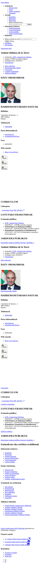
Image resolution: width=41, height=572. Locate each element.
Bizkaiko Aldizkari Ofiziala (14, 509)
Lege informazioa (10, 460)
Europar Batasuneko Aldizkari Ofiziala (17, 515)
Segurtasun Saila (6, 48)
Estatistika (8, 498)
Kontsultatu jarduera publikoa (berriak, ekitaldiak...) (17, 243)
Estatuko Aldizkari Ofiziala (13, 513)
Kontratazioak (9, 490)
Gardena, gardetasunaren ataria (15, 479)
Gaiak (11, 9)
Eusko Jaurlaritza (14, 11)
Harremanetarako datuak (9, 291)
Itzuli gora (8, 556)
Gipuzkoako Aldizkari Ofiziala (15, 511)
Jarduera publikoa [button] (10, 73)
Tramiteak (12, 13)
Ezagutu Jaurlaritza (11, 472)
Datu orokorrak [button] (10, 66)
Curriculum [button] (8, 70)
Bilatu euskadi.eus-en (16, 22)
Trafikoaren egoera (11, 496)
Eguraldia (8, 494)
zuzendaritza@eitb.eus (12, 136)
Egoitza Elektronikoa (16, 34)
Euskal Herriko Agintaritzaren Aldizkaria (18, 505)
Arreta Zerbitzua (10, 475)
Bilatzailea (12, 19)
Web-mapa (12, 20)
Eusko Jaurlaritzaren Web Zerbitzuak (13, 528)
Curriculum (4, 388)
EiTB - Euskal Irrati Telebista (22, 57)
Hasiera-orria (13, 8)
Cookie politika (14, 32)
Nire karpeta (9, 45)
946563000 (8, 127)
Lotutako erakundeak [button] (11, 71)
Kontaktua (12, 17)
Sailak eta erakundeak (12, 473)
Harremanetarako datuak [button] (13, 68)
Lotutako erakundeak (7, 404)
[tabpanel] (20, 89)
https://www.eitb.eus (11, 152)
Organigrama (9, 62)
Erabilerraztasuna (14, 28)
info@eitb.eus (9, 134)
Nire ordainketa (10, 492)
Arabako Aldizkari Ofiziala (13, 507)
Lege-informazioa (14, 30)
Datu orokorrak (6, 260)
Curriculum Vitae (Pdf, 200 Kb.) (13, 210)
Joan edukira (5, 2)
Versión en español (11, 553)
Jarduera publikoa (6, 431)
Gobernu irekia (9, 477)
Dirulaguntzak (9, 489)
